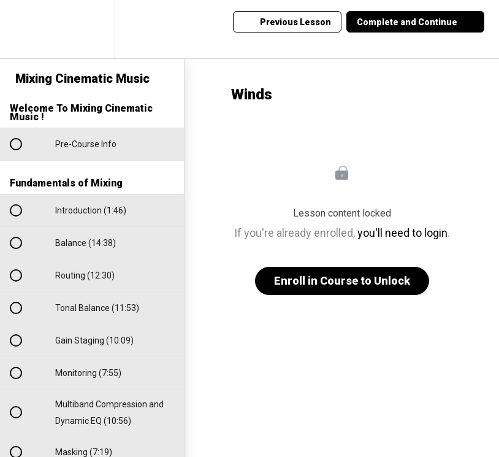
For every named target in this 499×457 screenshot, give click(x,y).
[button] (22, 29)
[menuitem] (92, 29)
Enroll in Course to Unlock (342, 280)
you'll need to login (402, 232)
